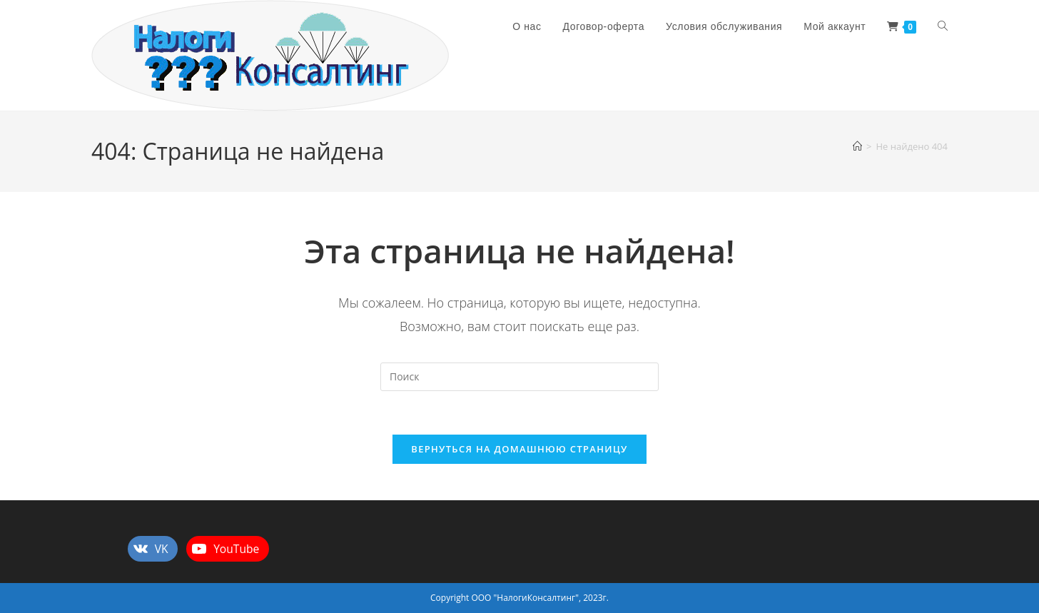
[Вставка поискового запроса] (519, 377)
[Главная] (857, 146)
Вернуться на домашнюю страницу (519, 448)
